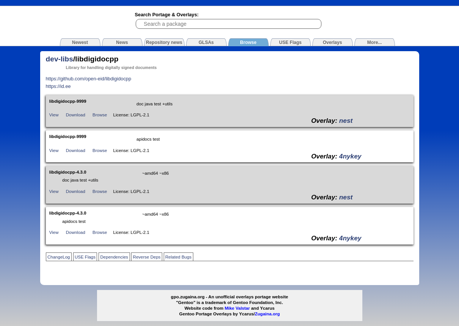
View (54, 115)
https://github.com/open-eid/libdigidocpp (89, 79)
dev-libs (60, 59)
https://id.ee (58, 86)
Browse (99, 115)
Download (75, 115)
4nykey (350, 156)
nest (346, 120)
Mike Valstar (237, 308)
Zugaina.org (267, 314)
